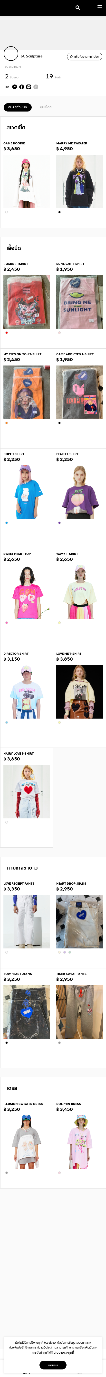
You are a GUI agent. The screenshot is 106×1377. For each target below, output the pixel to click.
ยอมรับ (53, 1365)
